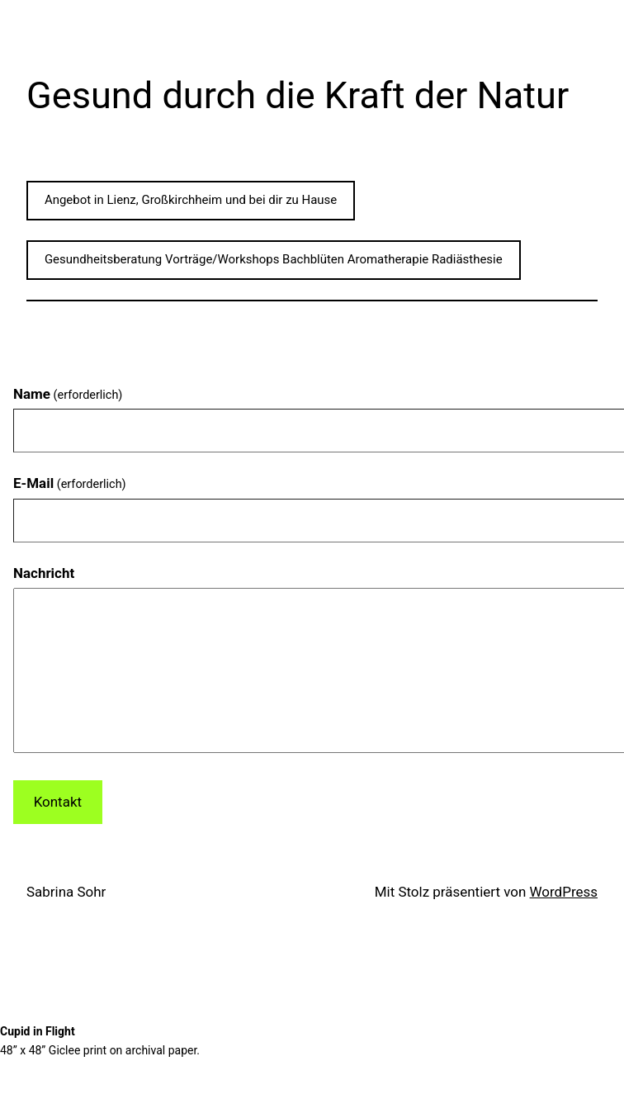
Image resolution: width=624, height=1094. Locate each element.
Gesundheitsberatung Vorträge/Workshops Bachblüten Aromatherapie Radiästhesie (274, 259)
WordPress (564, 891)
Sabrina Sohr (66, 891)
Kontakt (58, 801)
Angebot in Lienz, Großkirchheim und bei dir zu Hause (191, 199)
